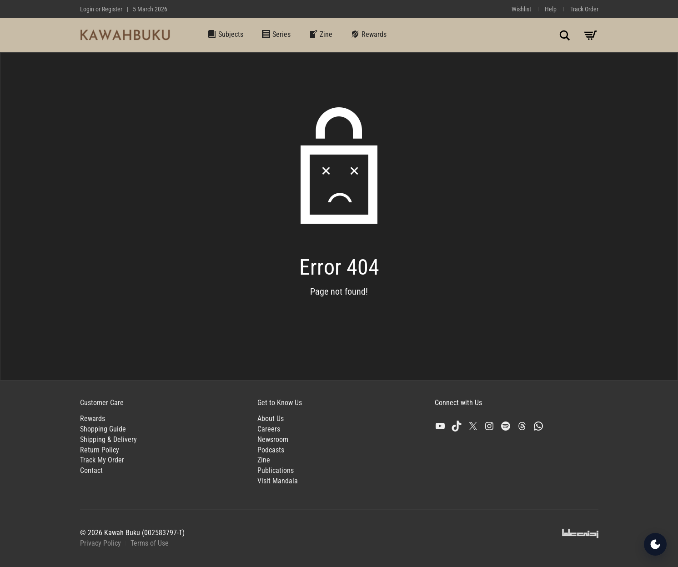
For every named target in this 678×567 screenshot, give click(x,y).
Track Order (584, 9)
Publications (275, 470)
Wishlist (521, 9)
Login (87, 9)
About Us (270, 418)
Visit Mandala (277, 481)
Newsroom (272, 439)
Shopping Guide (103, 429)
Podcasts (270, 450)
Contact (91, 470)
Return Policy (99, 450)
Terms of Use (150, 543)
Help (551, 9)
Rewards (369, 34)
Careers (268, 429)
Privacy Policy (100, 543)
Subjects (225, 34)
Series (276, 34)
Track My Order (102, 460)
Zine (320, 34)
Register (112, 9)
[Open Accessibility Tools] (655, 544)
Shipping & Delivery (108, 439)
